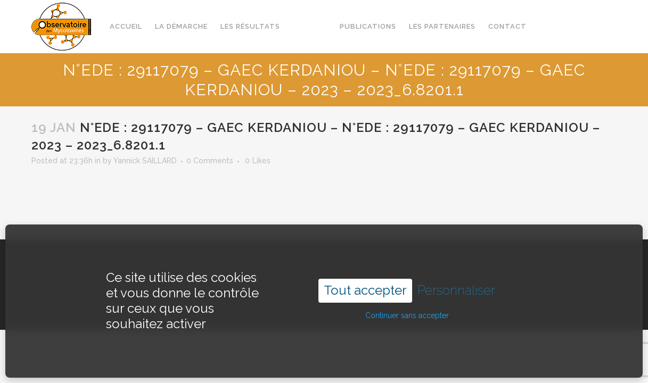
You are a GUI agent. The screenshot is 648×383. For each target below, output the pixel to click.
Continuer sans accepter (407, 304)
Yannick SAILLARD (145, 160)
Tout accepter (365, 279)
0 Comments (209, 160)
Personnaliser (456, 279)
